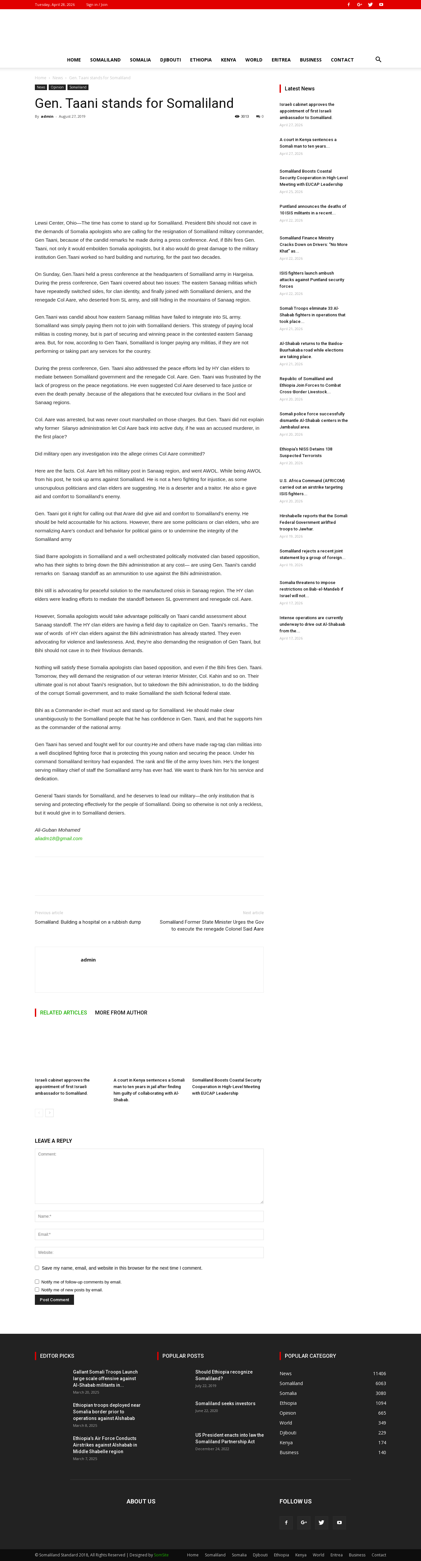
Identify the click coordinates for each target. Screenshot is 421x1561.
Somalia (140, 60)
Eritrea (281, 60)
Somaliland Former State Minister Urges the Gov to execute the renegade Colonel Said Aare (212, 925)
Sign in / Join (97, 4)
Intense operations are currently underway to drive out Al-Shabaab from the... (312, 624)
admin (47, 116)
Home (74, 60)
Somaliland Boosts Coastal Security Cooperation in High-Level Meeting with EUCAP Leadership (226, 1087)
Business (311, 60)
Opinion (57, 87)
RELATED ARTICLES (63, 1013)
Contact (342, 60)
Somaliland (105, 60)
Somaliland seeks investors (225, 1403)
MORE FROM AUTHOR (121, 1013)
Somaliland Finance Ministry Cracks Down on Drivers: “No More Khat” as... (314, 244)
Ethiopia (201, 60)
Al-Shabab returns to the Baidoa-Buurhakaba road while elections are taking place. (311, 350)
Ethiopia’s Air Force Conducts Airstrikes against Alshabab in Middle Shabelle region (105, 1445)
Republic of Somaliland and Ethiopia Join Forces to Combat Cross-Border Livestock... (310, 385)
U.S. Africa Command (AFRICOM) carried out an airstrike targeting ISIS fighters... (312, 487)
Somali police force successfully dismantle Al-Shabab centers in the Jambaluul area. (314, 420)
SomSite (161, 1555)
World (253, 60)
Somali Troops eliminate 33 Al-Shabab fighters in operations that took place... (312, 315)
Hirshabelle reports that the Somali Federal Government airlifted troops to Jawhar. (313, 522)
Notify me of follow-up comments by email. (81, 1282)
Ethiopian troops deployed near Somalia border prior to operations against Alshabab (107, 1411)
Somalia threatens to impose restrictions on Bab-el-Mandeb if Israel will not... (311, 589)
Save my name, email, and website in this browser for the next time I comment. (122, 1268)
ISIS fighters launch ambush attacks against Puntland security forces (312, 280)
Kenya (228, 60)
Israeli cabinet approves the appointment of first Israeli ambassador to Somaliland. (62, 1087)
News (58, 78)
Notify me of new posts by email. (72, 1289)
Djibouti (170, 60)
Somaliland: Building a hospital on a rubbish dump (88, 922)
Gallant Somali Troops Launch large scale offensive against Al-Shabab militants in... (105, 1378)
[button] (378, 60)
